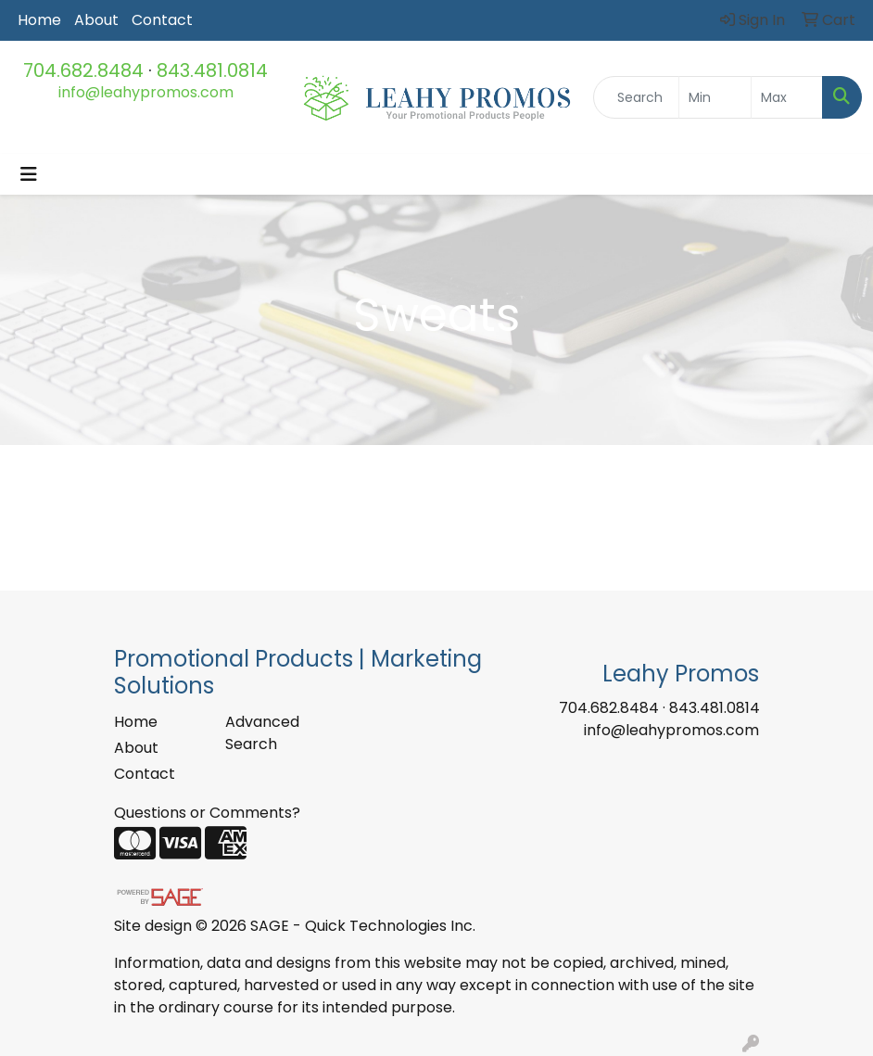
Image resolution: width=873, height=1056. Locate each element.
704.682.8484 (83, 70)
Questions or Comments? (207, 812)
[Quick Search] (636, 97)
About (96, 20)
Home (39, 20)
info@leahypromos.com (146, 92)
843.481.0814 (212, 70)
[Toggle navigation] (28, 174)
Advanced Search (262, 733)
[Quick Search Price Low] (714, 97)
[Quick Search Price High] (787, 97)
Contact (162, 20)
